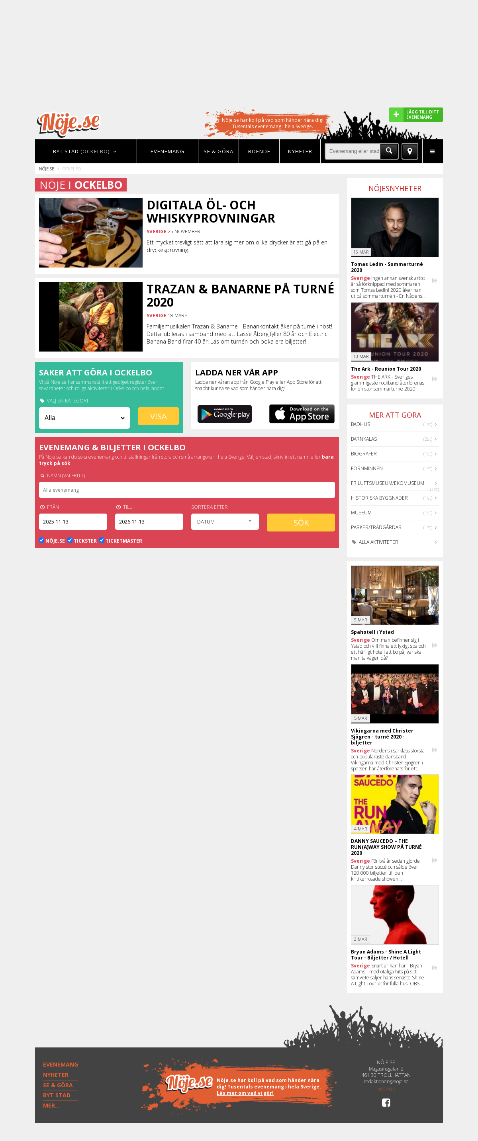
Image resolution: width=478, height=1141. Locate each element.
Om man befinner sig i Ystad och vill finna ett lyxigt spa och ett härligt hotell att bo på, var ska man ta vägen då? (388, 649)
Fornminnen (367, 468)
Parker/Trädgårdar (376, 527)
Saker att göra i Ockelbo (95, 372)
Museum (361, 512)
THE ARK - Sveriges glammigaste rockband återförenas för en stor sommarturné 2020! (387, 383)
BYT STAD (57, 1095)
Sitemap (386, 1089)
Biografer (364, 453)
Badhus (360, 424)
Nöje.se (46, 169)
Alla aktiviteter (374, 542)
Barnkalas (364, 439)
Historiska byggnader (379, 497)
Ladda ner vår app (236, 372)
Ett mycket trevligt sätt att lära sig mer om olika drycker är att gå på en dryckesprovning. (237, 246)
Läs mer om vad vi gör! (245, 1093)
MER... (51, 1105)
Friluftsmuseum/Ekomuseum (387, 483)
